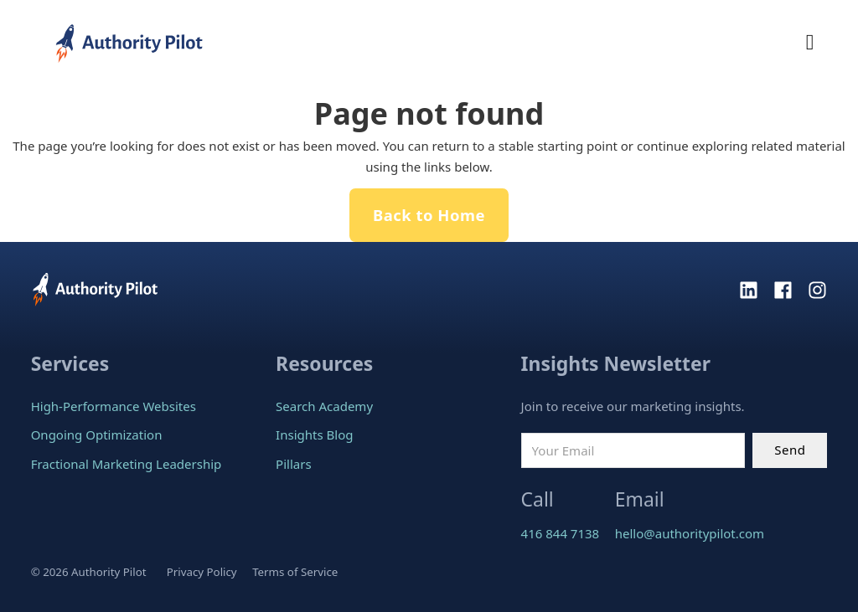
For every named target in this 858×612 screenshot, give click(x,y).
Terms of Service (295, 571)
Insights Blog (314, 434)
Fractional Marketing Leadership (126, 463)
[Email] (633, 450)
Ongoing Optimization (97, 434)
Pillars (293, 463)
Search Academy (324, 406)
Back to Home (429, 214)
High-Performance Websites (113, 406)
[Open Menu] (810, 43)
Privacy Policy (202, 571)
